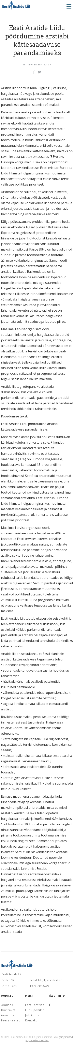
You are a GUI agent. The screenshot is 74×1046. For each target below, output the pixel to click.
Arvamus (7, 1015)
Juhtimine (32, 1015)
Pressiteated (11, 1020)
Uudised (7, 1005)
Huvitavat (8, 1010)
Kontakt (31, 1020)
